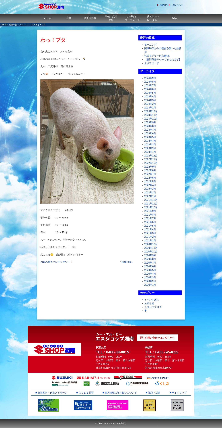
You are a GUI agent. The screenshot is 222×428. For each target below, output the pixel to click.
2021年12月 (150, 200)
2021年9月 (150, 211)
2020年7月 (150, 262)
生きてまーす (151, 63)
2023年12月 (150, 111)
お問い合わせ (177, 5)
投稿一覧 (13, 25)
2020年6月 (150, 266)
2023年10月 (150, 118)
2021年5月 (150, 225)
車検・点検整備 (111, 18)
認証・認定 (154, 392)
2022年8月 (150, 170)
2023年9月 (150, 122)
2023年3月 (150, 144)
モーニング (150, 44)
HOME (4, 25)
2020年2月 (150, 281)
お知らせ (149, 303)
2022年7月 (150, 174)
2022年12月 (150, 155)
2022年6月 (150, 177)
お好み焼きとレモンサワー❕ (56, 262)
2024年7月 (150, 85)
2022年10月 (150, 163)
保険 (174, 18)
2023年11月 (150, 115)
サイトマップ (179, 392)
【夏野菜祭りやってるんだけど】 (162, 59)
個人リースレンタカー (153, 18)
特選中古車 (90, 18)
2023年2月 (150, 148)
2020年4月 (150, 273)
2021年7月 (150, 218)
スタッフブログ (26, 25)
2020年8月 (150, 259)
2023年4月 (150, 141)
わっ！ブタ (53, 40)
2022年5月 (150, 181)
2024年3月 (150, 100)
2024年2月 (150, 104)
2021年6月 (150, 222)
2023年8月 (150, 126)
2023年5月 (150, 137)
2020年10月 (150, 251)
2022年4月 (150, 185)
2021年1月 (150, 240)
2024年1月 (150, 107)
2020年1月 (150, 285)
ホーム (47, 18)
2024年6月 (150, 89)
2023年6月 (150, 133)
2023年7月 (150, 129)
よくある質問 (86, 392)
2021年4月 (150, 229)
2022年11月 (150, 159)
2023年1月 (150, 152)
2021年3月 (150, 233)
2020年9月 (150, 255)
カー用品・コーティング (132, 18)
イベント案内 (151, 299)
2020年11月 (150, 248)
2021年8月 (150, 214)
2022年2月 (150, 192)
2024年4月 (150, 96)
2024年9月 (150, 78)
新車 (68, 18)
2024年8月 (150, 81)
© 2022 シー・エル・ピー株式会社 (110, 423)
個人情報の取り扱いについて (121, 392)
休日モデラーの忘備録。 (157, 55)
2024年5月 (150, 93)
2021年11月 (150, 203)
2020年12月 (150, 244)
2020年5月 (150, 270)
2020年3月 (150, 277)
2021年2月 (150, 237)
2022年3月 (150, 189)
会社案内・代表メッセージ (52, 392)
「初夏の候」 (126, 262)
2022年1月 (150, 196)
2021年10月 (150, 207)
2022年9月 (150, 166)
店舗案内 (163, 5)
